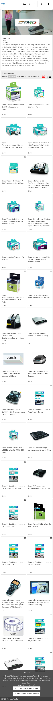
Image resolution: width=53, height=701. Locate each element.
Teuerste (36, 76)
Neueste (4, 76)
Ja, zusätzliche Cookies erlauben (26, 694)
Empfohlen (20, 76)
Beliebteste (12, 76)
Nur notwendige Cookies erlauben (26, 688)
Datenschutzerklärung (26, 685)
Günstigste (28, 76)
